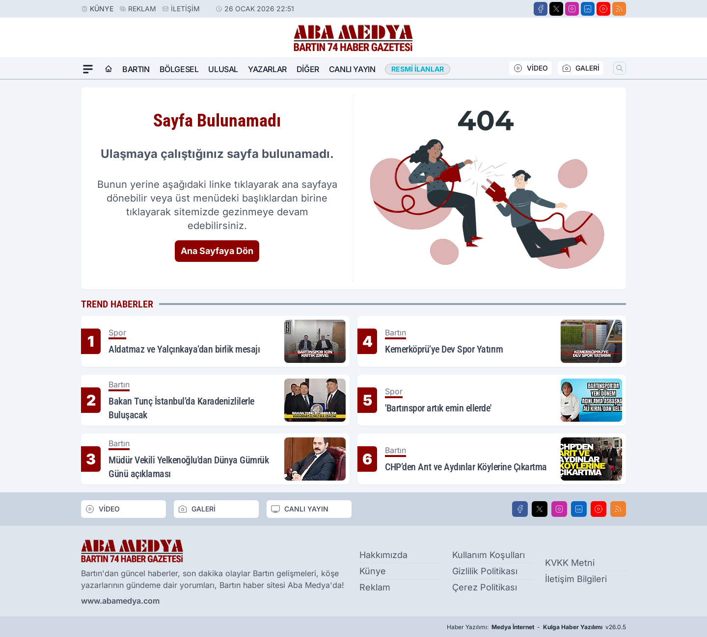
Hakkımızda (383, 555)
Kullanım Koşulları (488, 555)
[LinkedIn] (588, 9)
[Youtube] (603, 9)
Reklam (142, 8)
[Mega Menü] (88, 69)
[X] (556, 9)
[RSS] (619, 9)
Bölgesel (179, 69)
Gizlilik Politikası (484, 571)
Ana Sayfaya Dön (217, 251)
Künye (101, 8)
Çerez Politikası (484, 587)
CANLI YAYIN (299, 509)
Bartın (136, 69)
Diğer (308, 69)
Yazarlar (267, 69)
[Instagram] (572, 9)
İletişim (185, 8)
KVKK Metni (570, 563)
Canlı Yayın (352, 69)
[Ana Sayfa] (108, 69)
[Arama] (619, 68)
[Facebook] (540, 9)
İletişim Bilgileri (576, 579)
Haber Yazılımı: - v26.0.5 (536, 627)
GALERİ (580, 68)
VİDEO (530, 68)
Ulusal (223, 69)
